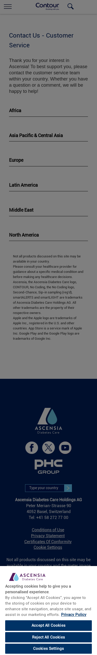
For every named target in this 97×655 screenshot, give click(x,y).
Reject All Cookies (48, 637)
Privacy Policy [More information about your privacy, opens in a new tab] (73, 614)
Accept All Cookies (48, 625)
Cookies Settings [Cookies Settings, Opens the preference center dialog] (48, 648)
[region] (48, 610)
